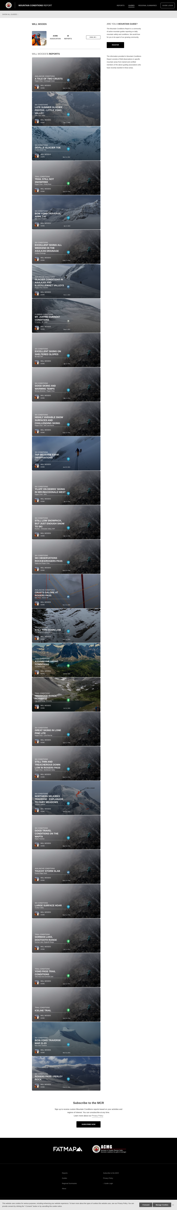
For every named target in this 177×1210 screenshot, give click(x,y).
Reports (120, 5)
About (64, 1191)
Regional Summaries (147, 5)
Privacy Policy (97, 1118)
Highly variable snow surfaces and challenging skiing (49, 422)
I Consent (145, 1205)
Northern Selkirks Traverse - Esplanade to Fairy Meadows (49, 801)
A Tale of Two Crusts (49, 81)
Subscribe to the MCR (111, 1175)
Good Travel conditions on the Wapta (47, 836)
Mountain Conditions (35, 5)
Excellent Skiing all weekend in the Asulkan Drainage (48, 250)
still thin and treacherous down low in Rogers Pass (47, 767)
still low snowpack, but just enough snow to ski (49, 526)
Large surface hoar (48, 907)
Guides (131, 5)
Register (115, 47)
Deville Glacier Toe (48, 150)
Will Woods (39, 56)
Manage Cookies (162, 1205)
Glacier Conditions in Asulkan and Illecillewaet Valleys (49, 284)
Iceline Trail (43, 1012)
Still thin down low (48, 632)
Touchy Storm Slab (47, 873)
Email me (93, 39)
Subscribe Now (88, 1126)
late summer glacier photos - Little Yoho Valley (48, 112)
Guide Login (167, 5)
